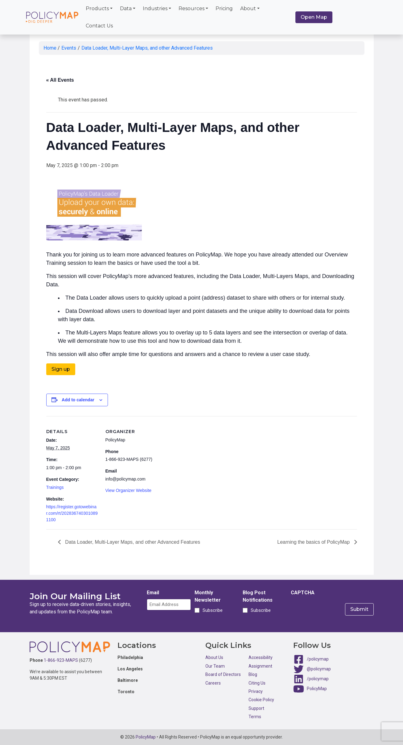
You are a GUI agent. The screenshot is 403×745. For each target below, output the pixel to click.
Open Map (314, 17)
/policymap (318, 659)
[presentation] (337, 611)
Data (126, 8)
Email (153, 593)
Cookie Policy (261, 699)
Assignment (260, 666)
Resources (191, 8)
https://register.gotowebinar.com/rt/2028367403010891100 (72, 513)
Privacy (256, 691)
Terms (255, 716)
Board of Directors (223, 674)
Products (97, 8)
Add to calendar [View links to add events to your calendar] (78, 399)
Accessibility (261, 657)
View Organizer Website (128, 490)
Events (68, 48)
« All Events (60, 80)
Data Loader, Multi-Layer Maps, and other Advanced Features (147, 48)
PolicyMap (317, 688)
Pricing (224, 8)
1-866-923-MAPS (61, 660)
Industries (155, 8)
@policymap (319, 668)
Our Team (215, 666)
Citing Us (257, 683)
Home (49, 48)
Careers (213, 683)
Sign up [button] (60, 369)
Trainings (55, 487)
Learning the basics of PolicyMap (314, 542)
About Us (214, 657)
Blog (253, 674)
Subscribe (212, 610)
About (248, 8)
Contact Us (99, 26)
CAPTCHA (303, 593)
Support (256, 708)
